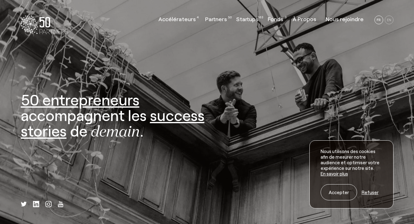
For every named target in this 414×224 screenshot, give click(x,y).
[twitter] (24, 204)
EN (389, 20)
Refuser (370, 192)
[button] (177, 20)
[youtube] (60, 204)
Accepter (339, 192)
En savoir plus (334, 173)
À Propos (304, 19)
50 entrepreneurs (80, 100)
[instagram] (48, 204)
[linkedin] (36, 204)
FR (379, 20)
